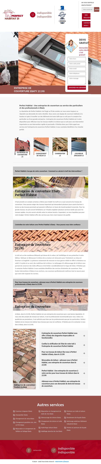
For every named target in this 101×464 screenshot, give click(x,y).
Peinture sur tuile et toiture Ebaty (76, 412)
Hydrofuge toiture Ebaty (49, 428)
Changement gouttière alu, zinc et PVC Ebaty (26, 423)
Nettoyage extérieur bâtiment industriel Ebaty (77, 422)
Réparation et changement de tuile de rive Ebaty (51, 412)
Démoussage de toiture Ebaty (51, 417)
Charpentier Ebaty (22, 415)
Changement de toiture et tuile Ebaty (51, 422)
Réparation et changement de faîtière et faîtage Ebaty (26, 430)
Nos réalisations (87, 16)
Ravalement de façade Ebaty (76, 417)
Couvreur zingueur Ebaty (24, 411)
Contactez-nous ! (87, 24)
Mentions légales (62, 461)
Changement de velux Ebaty (25, 419)
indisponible (44, 13)
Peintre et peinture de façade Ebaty (76, 429)
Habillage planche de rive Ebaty (51, 431)
